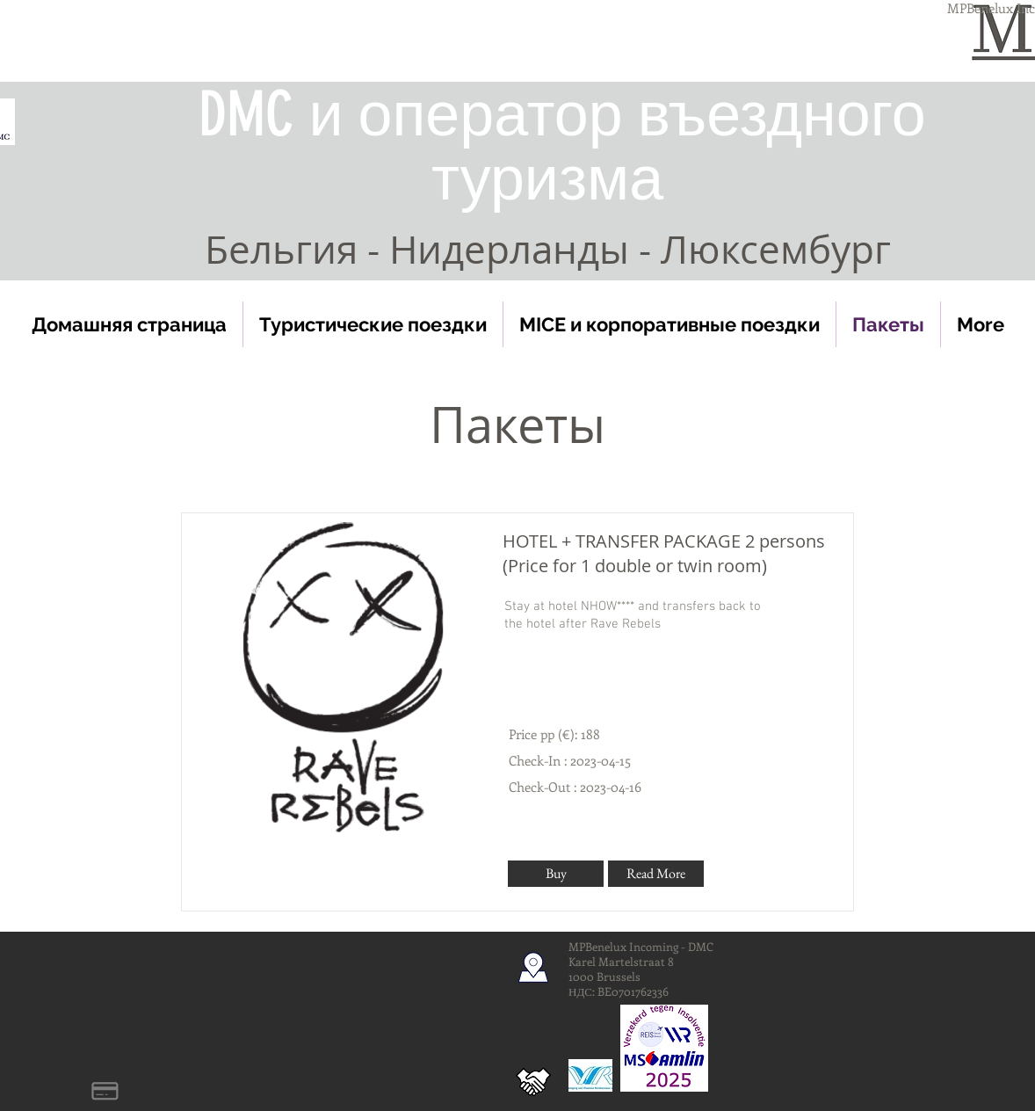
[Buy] (556, 873)
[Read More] (656, 873)
